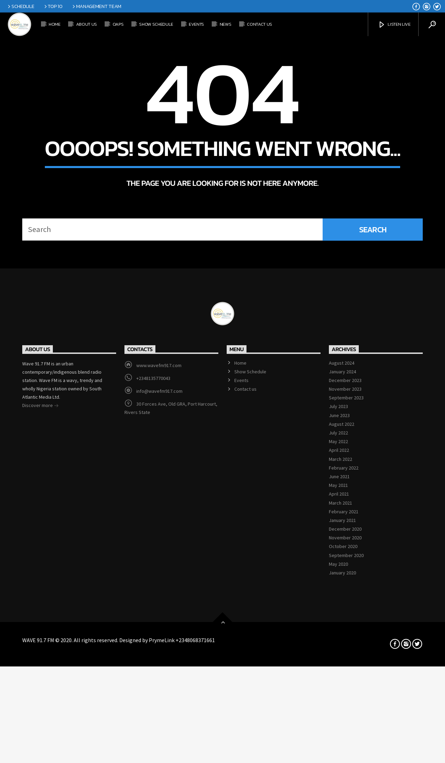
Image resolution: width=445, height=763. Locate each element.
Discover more (40, 597)
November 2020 (345, 729)
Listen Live (394, 25)
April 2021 (339, 685)
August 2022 (341, 615)
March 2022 (340, 650)
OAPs (118, 24)
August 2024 (341, 554)
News (226, 24)
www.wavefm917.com (158, 557)
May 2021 (338, 676)
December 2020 (345, 720)
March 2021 (340, 694)
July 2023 (338, 598)
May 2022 (338, 633)
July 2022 (338, 624)
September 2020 (346, 747)
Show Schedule (156, 24)
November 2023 (345, 580)
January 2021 (342, 711)
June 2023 (339, 607)
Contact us (259, 24)
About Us (86, 24)
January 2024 (342, 563)
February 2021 (343, 703)
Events (196, 24)
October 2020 (343, 738)
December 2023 (345, 572)
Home (54, 24)
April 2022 (339, 642)
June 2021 (339, 668)
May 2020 (338, 755)
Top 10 (53, 6)
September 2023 (346, 589)
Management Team (96, 6)
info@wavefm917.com (159, 582)
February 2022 (343, 659)
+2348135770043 (153, 569)
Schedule (20, 6)
